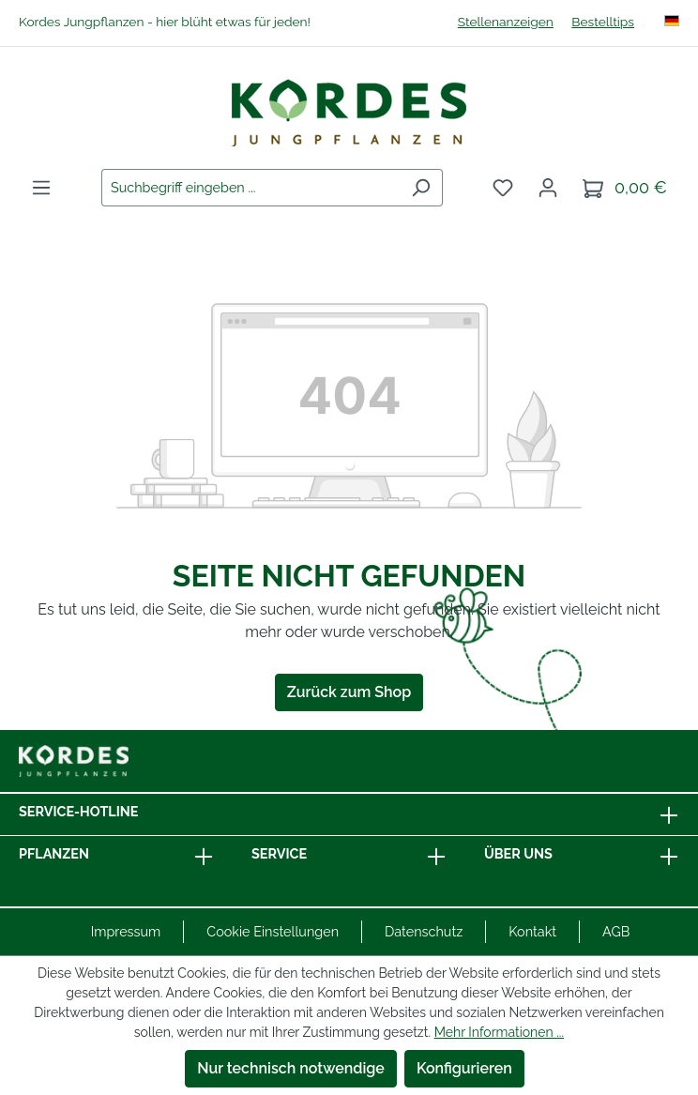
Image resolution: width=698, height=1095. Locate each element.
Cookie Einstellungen (272, 931)
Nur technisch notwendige (291, 1068)
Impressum (126, 931)
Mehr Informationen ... (499, 1032)
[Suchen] (421, 187)
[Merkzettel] (502, 187)
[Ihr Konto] (547, 187)
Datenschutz (424, 931)
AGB (616, 931)
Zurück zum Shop (349, 692)
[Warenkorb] (624, 188)
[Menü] (41, 187)
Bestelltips (602, 21)
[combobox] (250, 187)
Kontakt (532, 931)
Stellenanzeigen (506, 21)
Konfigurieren (464, 1068)
